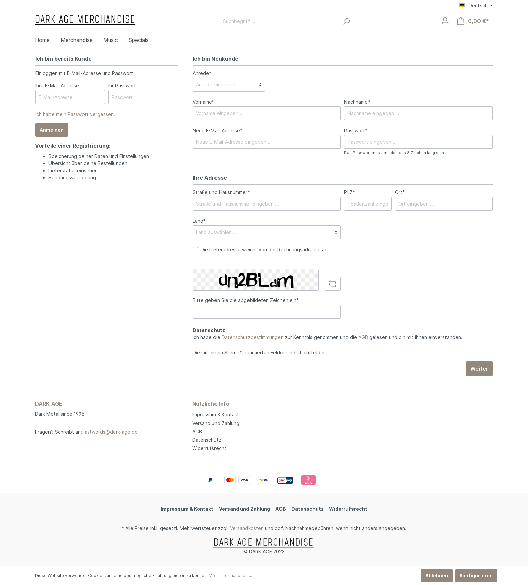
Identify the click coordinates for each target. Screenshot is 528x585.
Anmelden (52, 130)
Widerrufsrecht (209, 448)
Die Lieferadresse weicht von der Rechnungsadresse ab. (265, 249)
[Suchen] (346, 21)
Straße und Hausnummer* (221, 192)
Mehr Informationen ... (230, 575)
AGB (363, 337)
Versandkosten (247, 528)
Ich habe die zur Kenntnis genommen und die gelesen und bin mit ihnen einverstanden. (327, 337)
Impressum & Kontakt (215, 414)
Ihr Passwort (122, 85)
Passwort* (355, 130)
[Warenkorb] (473, 21)
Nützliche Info (210, 403)
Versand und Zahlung (215, 423)
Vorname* (203, 102)
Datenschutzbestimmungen (253, 337)
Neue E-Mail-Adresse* (217, 130)
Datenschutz (206, 440)
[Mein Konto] (445, 20)
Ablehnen (436, 575)
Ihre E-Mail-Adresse (57, 85)
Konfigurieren (476, 575)
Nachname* (357, 102)
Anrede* (202, 73)
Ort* (400, 192)
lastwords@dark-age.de (111, 432)
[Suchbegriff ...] (279, 21)
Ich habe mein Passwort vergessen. (75, 114)
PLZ (349, 192)
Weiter (479, 368)
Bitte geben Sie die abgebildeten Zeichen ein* (246, 300)
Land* (199, 221)
